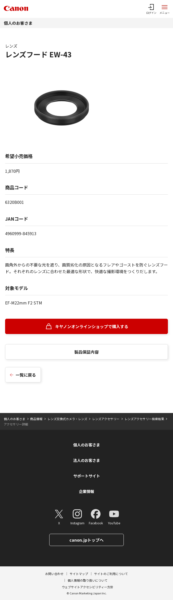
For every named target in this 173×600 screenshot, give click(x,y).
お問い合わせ (54, 573)
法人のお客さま (86, 460)
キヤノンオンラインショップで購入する (91, 326)
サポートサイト (86, 475)
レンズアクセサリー (105, 419)
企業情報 (86, 491)
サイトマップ (79, 573)
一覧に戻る (26, 375)
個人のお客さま (18, 23)
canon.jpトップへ (86, 540)
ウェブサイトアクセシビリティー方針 (87, 587)
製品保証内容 (86, 352)
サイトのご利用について (111, 573)
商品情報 (36, 419)
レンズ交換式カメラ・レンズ (67, 419)
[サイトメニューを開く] (164, 9)
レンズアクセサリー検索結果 (144, 419)
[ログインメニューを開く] (151, 9)
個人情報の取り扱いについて (87, 580)
